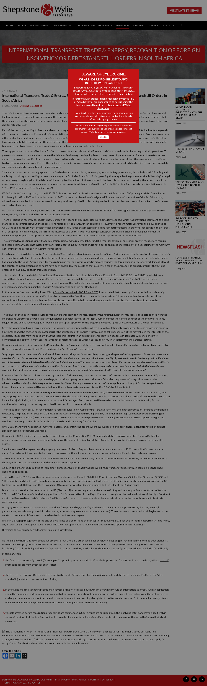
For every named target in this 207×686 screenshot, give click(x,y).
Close (103, 137)
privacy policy (119, 132)
